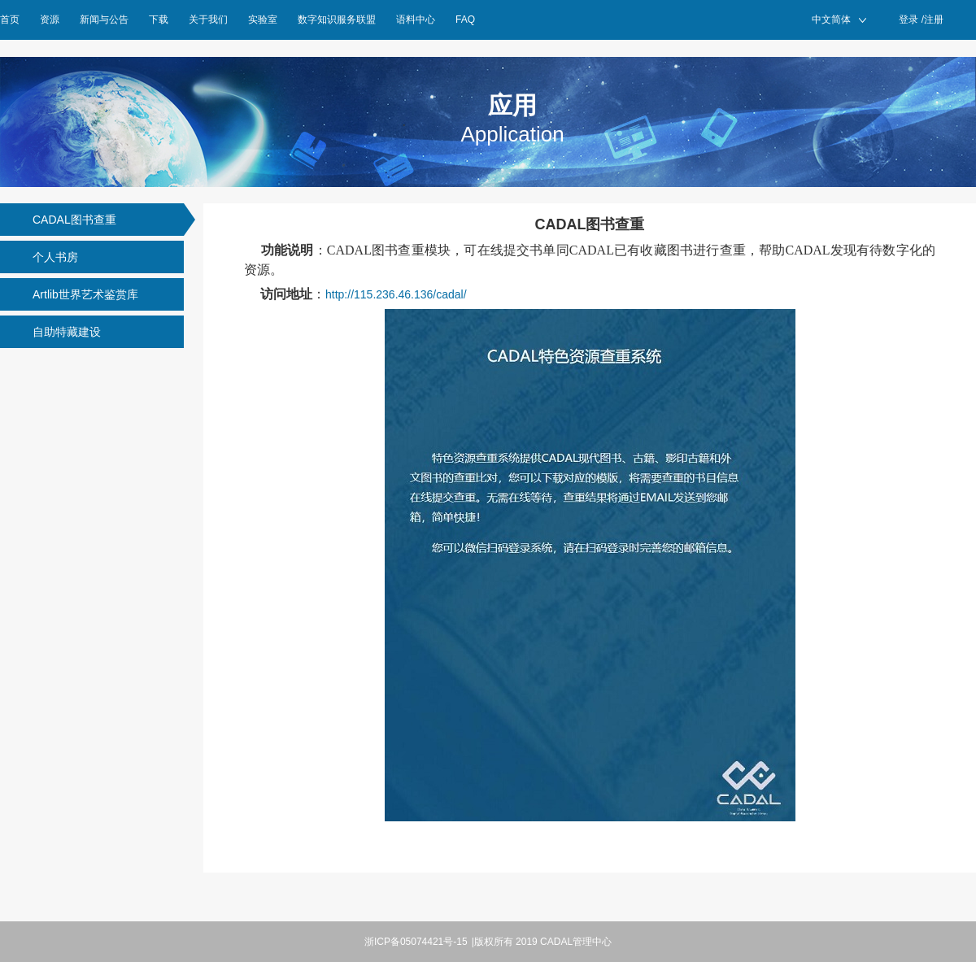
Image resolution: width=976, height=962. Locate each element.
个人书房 (55, 256)
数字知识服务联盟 (337, 19)
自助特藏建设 (67, 331)
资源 (49, 19)
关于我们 (208, 19)
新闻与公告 (104, 19)
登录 (908, 19)
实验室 (262, 19)
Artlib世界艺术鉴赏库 (85, 294)
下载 (158, 19)
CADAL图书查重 (74, 219)
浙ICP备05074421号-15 (416, 941)
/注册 (932, 19)
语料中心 (415, 19)
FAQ (465, 19)
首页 (10, 19)
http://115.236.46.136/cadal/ (396, 294)
